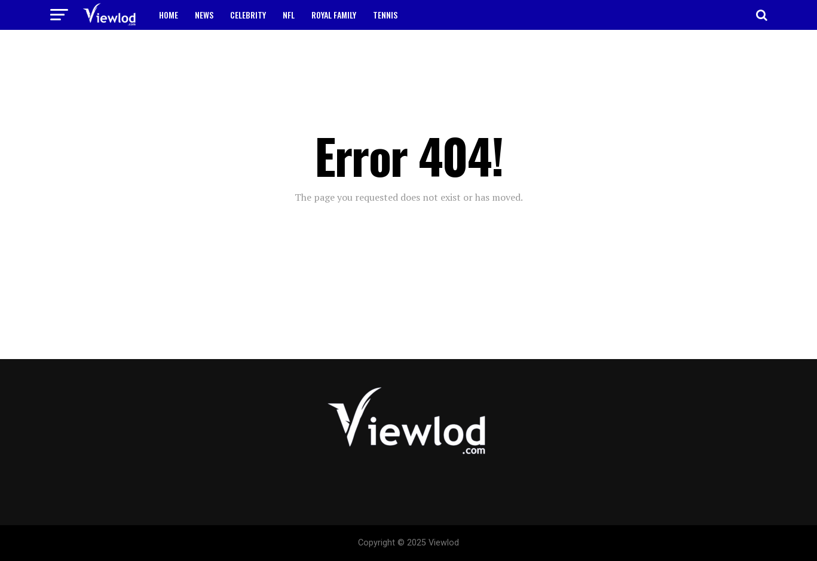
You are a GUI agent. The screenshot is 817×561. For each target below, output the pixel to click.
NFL (289, 14)
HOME (168, 14)
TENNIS (385, 14)
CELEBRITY (248, 14)
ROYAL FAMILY (333, 14)
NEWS (204, 14)
